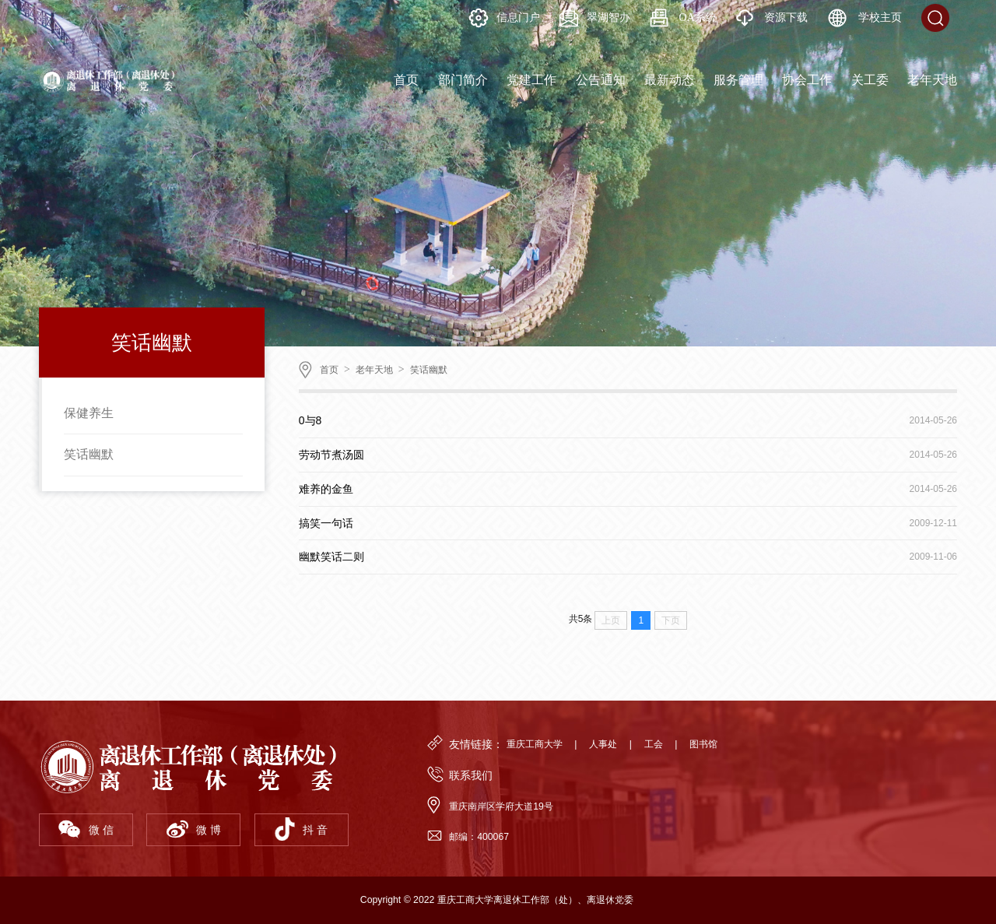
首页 (329, 369)
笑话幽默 (89, 454)
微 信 (85, 829)
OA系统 (683, 18)
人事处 (603, 744)
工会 (653, 744)
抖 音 (301, 829)
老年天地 (374, 369)
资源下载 (772, 17)
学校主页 (864, 18)
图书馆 (703, 744)
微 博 (194, 829)
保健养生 (89, 413)
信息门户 (504, 18)
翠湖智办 (594, 18)
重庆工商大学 (535, 744)
